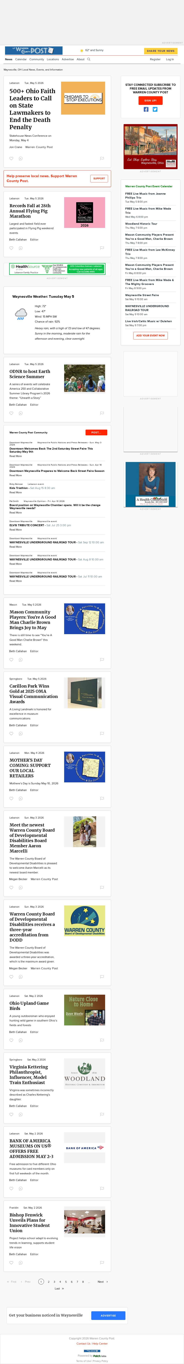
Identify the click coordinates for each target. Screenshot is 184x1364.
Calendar (21, 59)
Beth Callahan (18, 239)
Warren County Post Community (28, 432)
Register (155, 59)
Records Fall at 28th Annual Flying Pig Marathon (30, 211)
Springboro (16, 679)
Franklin (14, 1207)
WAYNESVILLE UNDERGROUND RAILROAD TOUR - (57, 542)
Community (36, 59)
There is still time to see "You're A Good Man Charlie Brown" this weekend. (31, 640)
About (80, 59)
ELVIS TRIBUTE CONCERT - (40, 525)
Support (99, 178)
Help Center (100, 1343)
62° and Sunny (91, 50)
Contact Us (83, 1343)
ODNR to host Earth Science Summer (30, 374)
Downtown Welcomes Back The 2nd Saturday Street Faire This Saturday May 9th (51, 450)
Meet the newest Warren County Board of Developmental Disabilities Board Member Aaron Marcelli (32, 838)
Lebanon (14, 83)
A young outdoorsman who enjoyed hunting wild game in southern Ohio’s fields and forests (33, 1020)
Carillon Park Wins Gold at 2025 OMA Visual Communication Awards (34, 693)
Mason (13, 604)
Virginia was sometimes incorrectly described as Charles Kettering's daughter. (32, 1095)
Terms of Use (84, 1361)
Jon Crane (16, 147)
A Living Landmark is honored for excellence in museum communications (30, 714)
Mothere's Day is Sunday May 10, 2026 (34, 783)
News (8, 59)
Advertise (68, 59)
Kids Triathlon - (32, 488)
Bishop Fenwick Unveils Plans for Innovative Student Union (30, 1222)
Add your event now (150, 335)
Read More (16, 456)
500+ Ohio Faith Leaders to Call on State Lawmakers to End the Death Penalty (32, 109)
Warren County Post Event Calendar (148, 186)
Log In (170, 59)
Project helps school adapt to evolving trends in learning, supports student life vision (34, 1243)
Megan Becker (18, 879)
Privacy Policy (100, 1361)
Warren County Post (39, 147)
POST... (96, 432)
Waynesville (43, 442)
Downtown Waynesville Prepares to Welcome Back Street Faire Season (57, 471)
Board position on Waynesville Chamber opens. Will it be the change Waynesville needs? (55, 507)
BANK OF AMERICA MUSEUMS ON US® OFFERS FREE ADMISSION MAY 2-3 (31, 1148)
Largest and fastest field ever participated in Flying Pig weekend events (32, 228)
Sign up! (150, 100)
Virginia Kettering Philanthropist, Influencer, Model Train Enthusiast (29, 1074)
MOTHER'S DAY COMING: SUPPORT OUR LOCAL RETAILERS (30, 768)
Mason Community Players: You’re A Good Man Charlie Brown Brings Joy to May (33, 619)
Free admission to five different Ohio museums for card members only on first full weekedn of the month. (33, 1169)
